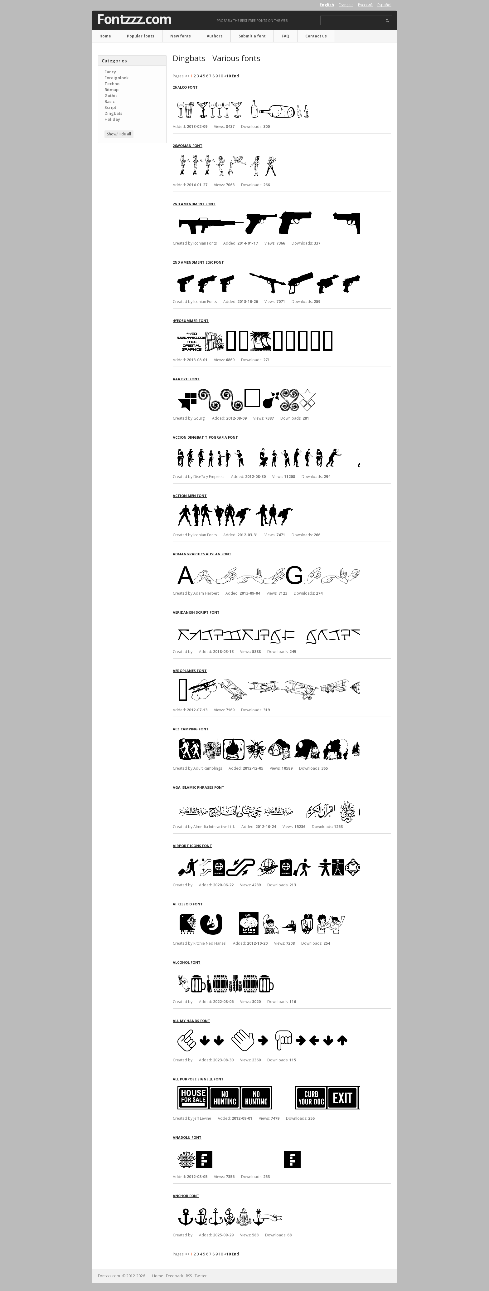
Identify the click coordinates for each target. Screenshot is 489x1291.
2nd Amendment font (194, 204)
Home (105, 36)
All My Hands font (191, 1020)
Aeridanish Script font (196, 612)
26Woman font (187, 145)
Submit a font (252, 36)
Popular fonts (140, 36)
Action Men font (190, 495)
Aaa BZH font (186, 379)
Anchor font (186, 1195)
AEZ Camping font (191, 729)
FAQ (285, 36)
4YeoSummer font (191, 320)
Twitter (201, 1276)
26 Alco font (185, 87)
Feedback (174, 1276)
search (387, 20)
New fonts (180, 36)
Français (346, 4)
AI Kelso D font (188, 904)
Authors (215, 36)
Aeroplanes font (190, 670)
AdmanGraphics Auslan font (202, 554)
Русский (365, 4)
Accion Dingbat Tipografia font (205, 437)
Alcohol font (187, 962)
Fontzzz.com (134, 19)
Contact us (316, 36)
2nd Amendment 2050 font (198, 262)
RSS (189, 1276)
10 (221, 76)
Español (384, 4)
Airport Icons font (192, 845)
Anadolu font (187, 1137)
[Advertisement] (132, 248)
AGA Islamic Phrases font (198, 787)
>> (187, 76)
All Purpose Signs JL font (198, 1079)
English (327, 4)
